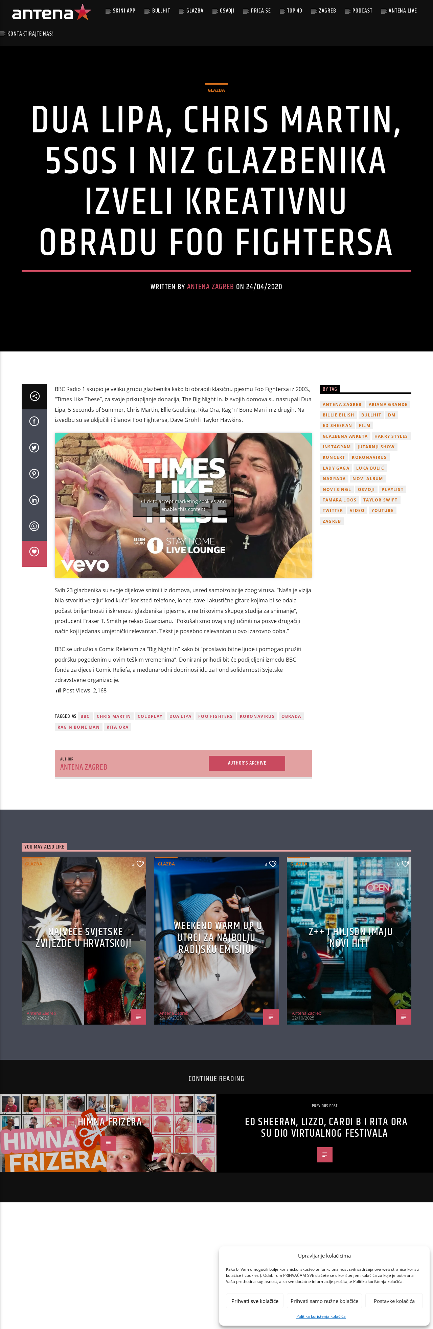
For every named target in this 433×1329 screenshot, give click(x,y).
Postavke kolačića (394, 1301)
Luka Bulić (370, 516)
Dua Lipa (180, 765)
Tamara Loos (340, 548)
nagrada (334, 527)
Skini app (124, 10)
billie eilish (339, 463)
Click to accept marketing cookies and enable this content (183, 553)
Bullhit (161, 10)
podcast (362, 10)
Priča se (261, 10)
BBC (85, 765)
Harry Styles (391, 485)
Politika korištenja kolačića (321, 1316)
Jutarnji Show (376, 495)
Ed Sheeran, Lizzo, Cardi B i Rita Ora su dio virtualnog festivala (326, 1176)
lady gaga (336, 516)
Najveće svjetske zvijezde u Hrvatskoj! (84, 986)
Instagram (337, 495)
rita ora (118, 775)
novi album (367, 527)
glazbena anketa (345, 485)
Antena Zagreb (210, 311)
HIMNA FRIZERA (110, 1170)
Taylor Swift (380, 548)
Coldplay (150, 765)
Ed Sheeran (337, 474)
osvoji (366, 538)
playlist (393, 538)
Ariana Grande (388, 453)
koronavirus (257, 765)
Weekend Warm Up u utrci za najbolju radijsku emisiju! (218, 986)
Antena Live (403, 10)
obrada (291, 765)
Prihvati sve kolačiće (254, 1301)
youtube (382, 559)
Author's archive (247, 811)
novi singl (337, 538)
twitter (333, 559)
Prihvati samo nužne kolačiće (324, 1301)
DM (391, 463)
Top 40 (294, 10)
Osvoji (227, 10)
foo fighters (215, 765)
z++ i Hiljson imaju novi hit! (351, 986)
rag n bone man (79, 775)
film (364, 474)
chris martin (114, 765)
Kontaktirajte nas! (30, 33)
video (357, 559)
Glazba (194, 10)
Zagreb (327, 10)
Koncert (334, 506)
